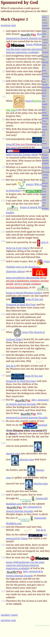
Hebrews (44, 186)
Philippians (45, 160)
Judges (44, 34)
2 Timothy (45, 177)
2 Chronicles (45, 55)
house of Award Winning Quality (24, 292)
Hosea (44, 96)
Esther (44, 65)
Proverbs (44, 73)
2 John (44, 200)
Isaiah (44, 82)
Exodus (44, 20)
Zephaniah (45, 118)
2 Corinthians (45, 151)
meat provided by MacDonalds (27, 282)
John (43, 138)
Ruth (43, 36)
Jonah (43, 107)
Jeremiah (45, 84)
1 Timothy (45, 174)
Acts (43, 140)
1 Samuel (45, 42)
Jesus (26, 146)
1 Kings (44, 45)
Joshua (44, 31)
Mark (43, 132)
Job (43, 67)
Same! (14, 614)
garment (26, 429)
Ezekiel (44, 90)
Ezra (43, 59)
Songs (43, 79)
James (44, 189)
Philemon (45, 183)
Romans (44, 143)
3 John (44, 203)
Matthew (44, 129)
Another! (6, 614)
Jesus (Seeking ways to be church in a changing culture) (28, 266)
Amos (43, 101)
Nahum (44, 112)
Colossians (45, 163)
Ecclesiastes (45, 76)
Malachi (44, 126)
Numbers (45, 25)
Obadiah (44, 104)
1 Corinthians (45, 147)
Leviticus (44, 23)
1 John (44, 197)
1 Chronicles (45, 51)
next (13, 25)
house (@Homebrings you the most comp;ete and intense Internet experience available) (28, 48)
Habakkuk (45, 115)
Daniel (44, 93)
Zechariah (45, 124)
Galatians (45, 155)
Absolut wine (13, 453)
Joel (43, 98)
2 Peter (44, 194)
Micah (44, 110)
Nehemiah (45, 62)
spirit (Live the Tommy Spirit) (22, 154)
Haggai (44, 121)
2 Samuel (45, 39)
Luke (43, 135)
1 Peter (44, 191)
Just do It (11, 365)
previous (5, 25)
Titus (43, 180)
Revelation (45, 208)
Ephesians (45, 157)
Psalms (44, 70)
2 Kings (44, 48)
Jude (43, 205)
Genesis (44, 17)
